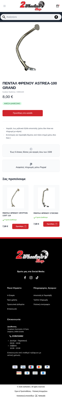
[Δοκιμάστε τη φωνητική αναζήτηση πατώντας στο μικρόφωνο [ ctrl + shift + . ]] (57, 17)
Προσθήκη (21, 226)
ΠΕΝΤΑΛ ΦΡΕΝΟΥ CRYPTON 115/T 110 (15, 214)
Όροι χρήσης (12, 300)
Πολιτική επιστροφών (42, 304)
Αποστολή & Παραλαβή (43, 295)
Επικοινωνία (12, 309)
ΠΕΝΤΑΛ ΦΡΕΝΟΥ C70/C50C (46, 213)
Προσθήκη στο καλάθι (22, 113)
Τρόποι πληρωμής (41, 300)
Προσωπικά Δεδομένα (15, 304)
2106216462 (17, 336)
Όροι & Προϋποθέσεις (23, 391)
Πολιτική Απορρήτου (39, 391)
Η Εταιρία (11, 295)
